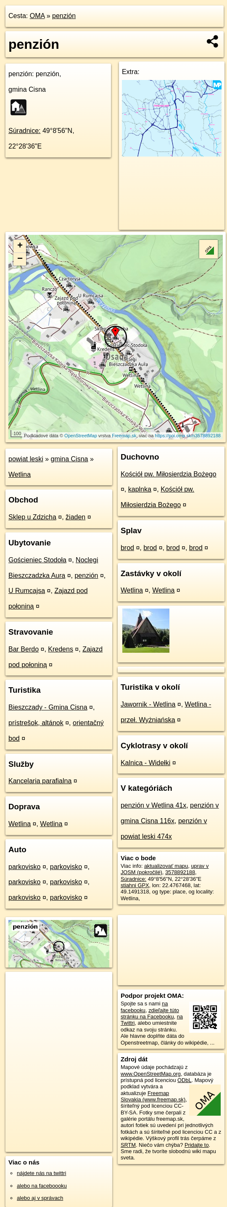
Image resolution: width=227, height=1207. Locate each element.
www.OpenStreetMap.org (151, 1074)
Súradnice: (24, 130)
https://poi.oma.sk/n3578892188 (188, 435)
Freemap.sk (124, 435)
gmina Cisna (69, 459)
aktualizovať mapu (166, 866)
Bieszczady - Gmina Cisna (47, 707)
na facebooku (144, 1006)
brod (127, 547)
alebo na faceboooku (42, 1186)
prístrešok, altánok (35, 722)
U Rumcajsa (26, 590)
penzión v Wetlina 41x (153, 805)
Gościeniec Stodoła (37, 560)
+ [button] (20, 246)
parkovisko (24, 866)
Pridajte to (197, 1145)
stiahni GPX (135, 885)
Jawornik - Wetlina (148, 704)
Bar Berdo (23, 649)
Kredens (60, 649)
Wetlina (19, 474)
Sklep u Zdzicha (32, 517)
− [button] (20, 259)
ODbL (184, 1080)
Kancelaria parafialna (39, 780)
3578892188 (180, 872)
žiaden (75, 517)
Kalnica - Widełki (145, 762)
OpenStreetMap (80, 435)
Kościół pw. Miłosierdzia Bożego (168, 474)
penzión (64, 15)
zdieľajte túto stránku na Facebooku (150, 1013)
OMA (37, 15)
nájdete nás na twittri (41, 1173)
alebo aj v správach (40, 1198)
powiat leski (25, 459)
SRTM (128, 1145)
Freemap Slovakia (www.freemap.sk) (153, 1096)
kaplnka (139, 489)
